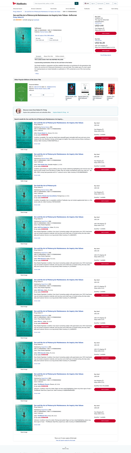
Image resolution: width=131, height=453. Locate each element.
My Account (100, 3)
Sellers (100, 8)
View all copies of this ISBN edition (44, 35)
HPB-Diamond (42, 258)
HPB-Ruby (40, 290)
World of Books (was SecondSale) (47, 196)
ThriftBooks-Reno (43, 415)
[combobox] (54, 3)
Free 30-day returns (106, 55)
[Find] (76, 3)
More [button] (37, 73)
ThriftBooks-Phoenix (43, 384)
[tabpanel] (63, 66)
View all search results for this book (65, 440)
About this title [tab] (48, 56)
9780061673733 (51, 87)
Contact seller (37, 143)
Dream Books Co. (42, 133)
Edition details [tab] (59, 56)
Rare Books (54, 8)
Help (115, 3)
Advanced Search (17, 8)
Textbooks (87, 8)
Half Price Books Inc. (43, 227)
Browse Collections (36, 8)
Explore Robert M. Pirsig (61, 112)
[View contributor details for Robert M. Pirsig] (18, 17)
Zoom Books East (42, 164)
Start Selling (114, 8)
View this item (98, 23)
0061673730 (37, 87)
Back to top (65, 448)
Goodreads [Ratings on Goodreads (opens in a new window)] (36, 20)
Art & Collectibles (70, 8)
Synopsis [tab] (38, 56)
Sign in (93, 3)
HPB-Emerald (41, 353)
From (41, 39)
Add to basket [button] (105, 33)
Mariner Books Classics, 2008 (42, 88)
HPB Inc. (40, 321)
